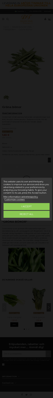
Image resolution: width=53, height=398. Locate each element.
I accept (26, 206)
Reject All (26, 214)
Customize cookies (14, 199)
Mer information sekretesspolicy (20, 196)
